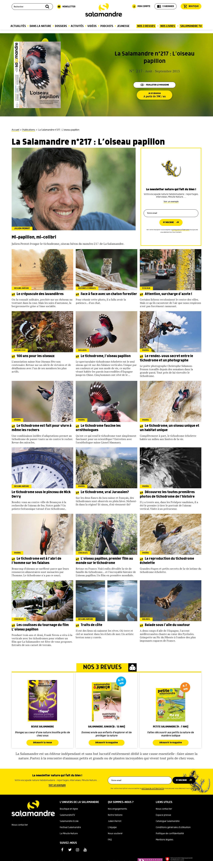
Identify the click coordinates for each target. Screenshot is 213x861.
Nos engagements (117, 809)
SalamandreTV (67, 815)
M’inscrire (168, 223)
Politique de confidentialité (170, 833)
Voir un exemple (171, 200)
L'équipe (112, 827)
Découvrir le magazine (106, 742)
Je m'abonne (154, 95)
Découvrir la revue (42, 742)
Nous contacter (20, 825)
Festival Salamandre (70, 827)
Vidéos (92, 26)
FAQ (110, 840)
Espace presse (163, 815)
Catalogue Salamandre (168, 821)
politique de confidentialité (181, 230)
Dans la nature (40, 26)
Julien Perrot (114, 821)
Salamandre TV (191, 26)
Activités (77, 26)
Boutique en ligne (69, 809)
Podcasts (106, 26)
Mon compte (141, 6)
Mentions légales (164, 840)
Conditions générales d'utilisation (173, 827)
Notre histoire (115, 815)
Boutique (191, 6)
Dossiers (61, 26)
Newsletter (66, 7)
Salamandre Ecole (69, 821)
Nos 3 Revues (146, 26)
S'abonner (165, 6)
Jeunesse (123, 26)
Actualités (18, 26)
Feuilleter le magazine (154, 84)
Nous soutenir (115, 833)
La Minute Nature (69, 833)
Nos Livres (167, 26)
